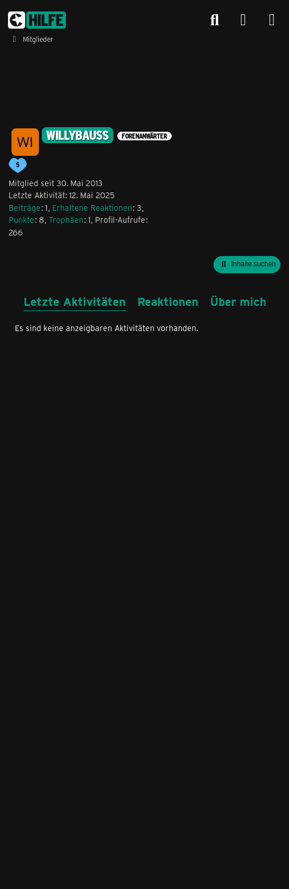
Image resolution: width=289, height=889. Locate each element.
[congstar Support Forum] (37, 20)
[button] (246, 264)
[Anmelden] (243, 20)
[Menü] (271, 20)
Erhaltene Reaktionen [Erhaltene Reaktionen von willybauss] (92, 207)
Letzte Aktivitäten (74, 301)
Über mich (238, 301)
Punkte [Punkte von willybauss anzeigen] (21, 219)
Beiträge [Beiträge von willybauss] (25, 207)
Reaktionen (168, 301)
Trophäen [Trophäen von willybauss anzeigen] (66, 219)
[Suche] (214, 20)
